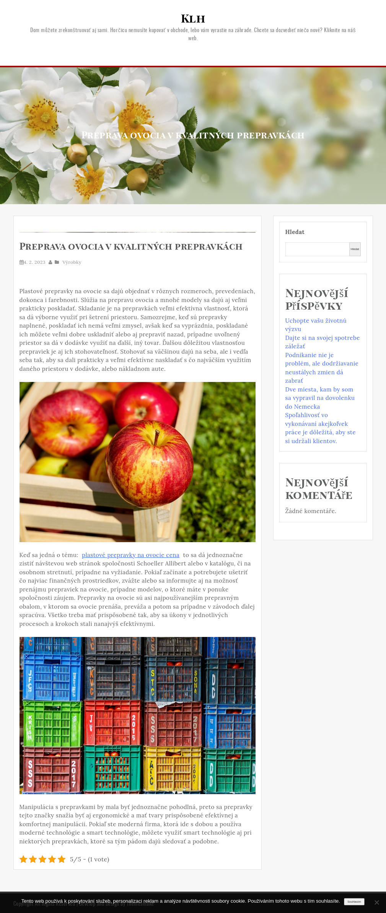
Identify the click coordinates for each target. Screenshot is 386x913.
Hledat (295, 232)
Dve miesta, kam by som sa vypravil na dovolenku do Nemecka (320, 398)
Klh (193, 19)
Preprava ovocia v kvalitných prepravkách (131, 247)
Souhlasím (354, 901)
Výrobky (72, 262)
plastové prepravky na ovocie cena (130, 555)
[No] (376, 902)
